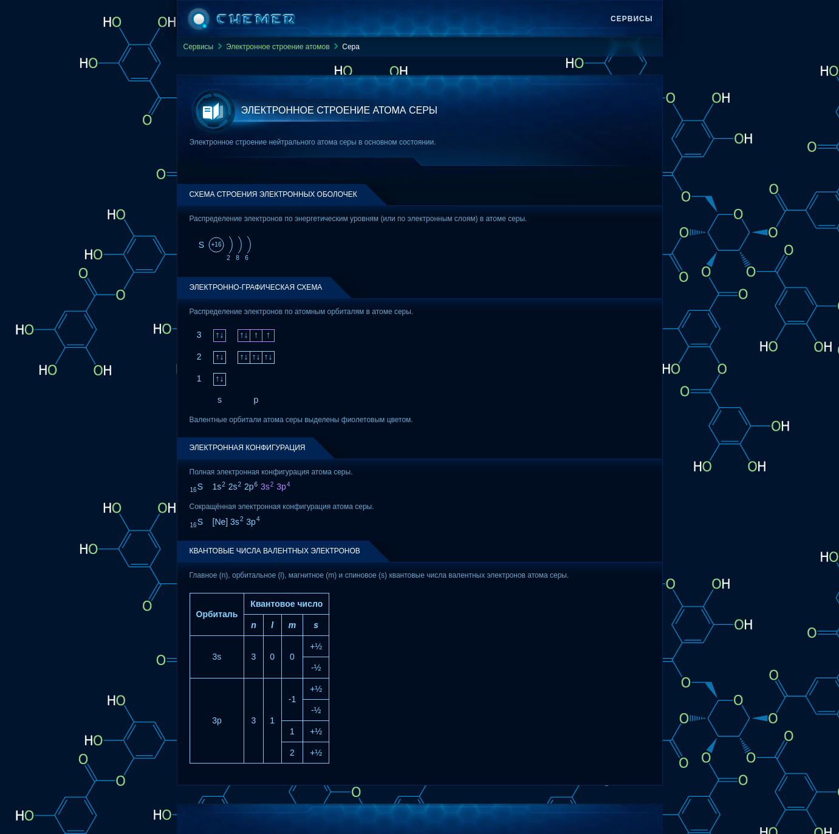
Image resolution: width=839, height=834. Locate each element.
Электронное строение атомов (278, 47)
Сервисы (631, 19)
